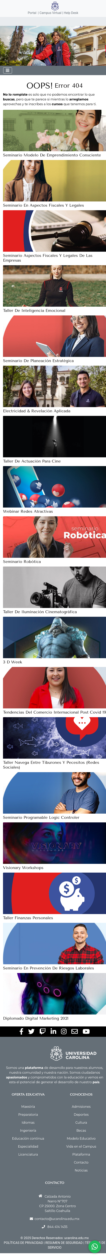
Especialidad (28, 1146)
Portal (32, 13)
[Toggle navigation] (7, 70)
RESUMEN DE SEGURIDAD (64, 1243)
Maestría (28, 1107)
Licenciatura (28, 1154)
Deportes (81, 1115)
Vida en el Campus (81, 1146)
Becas (81, 1130)
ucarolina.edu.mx (76, 1238)
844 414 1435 (57, 1227)
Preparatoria (28, 1115)
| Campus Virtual (50, 13)
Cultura (81, 1122)
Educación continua (28, 1138)
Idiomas (28, 1122)
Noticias (81, 1170)
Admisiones (81, 1107)
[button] (8, 38)
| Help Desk (69, 13)
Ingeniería (28, 1130)
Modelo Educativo (81, 1138)
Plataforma (81, 1154)
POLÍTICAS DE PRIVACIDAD (23, 1243)
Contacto (81, 1162)
